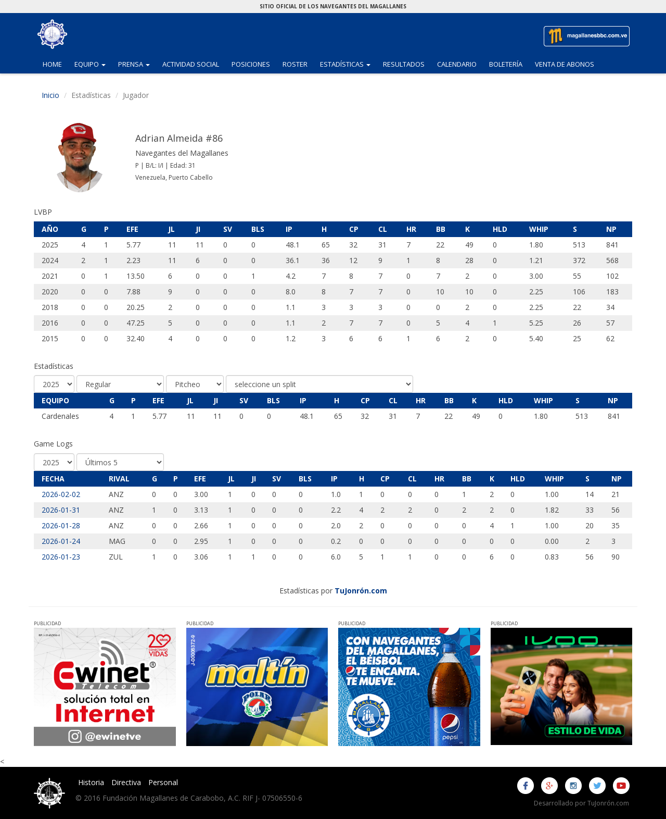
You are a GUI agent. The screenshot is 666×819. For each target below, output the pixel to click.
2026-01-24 (61, 541)
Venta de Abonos (564, 64)
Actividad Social (190, 64)
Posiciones (251, 64)
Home (52, 64)
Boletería (505, 64)
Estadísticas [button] (348, 63)
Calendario (457, 64)
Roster (295, 64)
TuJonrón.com (361, 590)
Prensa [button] (137, 63)
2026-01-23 (61, 557)
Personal (163, 782)
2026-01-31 (61, 510)
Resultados (404, 64)
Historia (91, 782)
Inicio (50, 95)
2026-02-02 (61, 494)
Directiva (126, 782)
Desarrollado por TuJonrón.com (581, 803)
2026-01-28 (61, 525)
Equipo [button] (93, 63)
